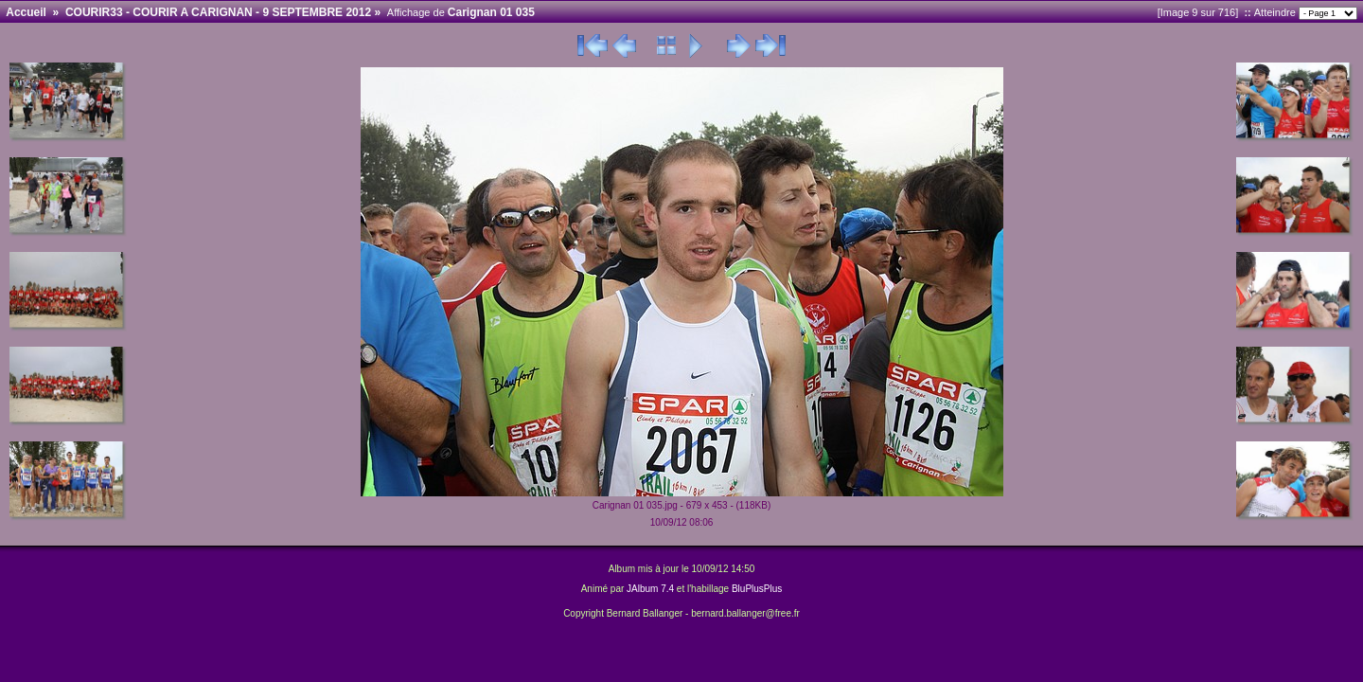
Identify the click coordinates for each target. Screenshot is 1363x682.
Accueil (26, 12)
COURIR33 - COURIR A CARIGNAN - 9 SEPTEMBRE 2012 (218, 12)
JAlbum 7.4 (650, 588)
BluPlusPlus (757, 588)
